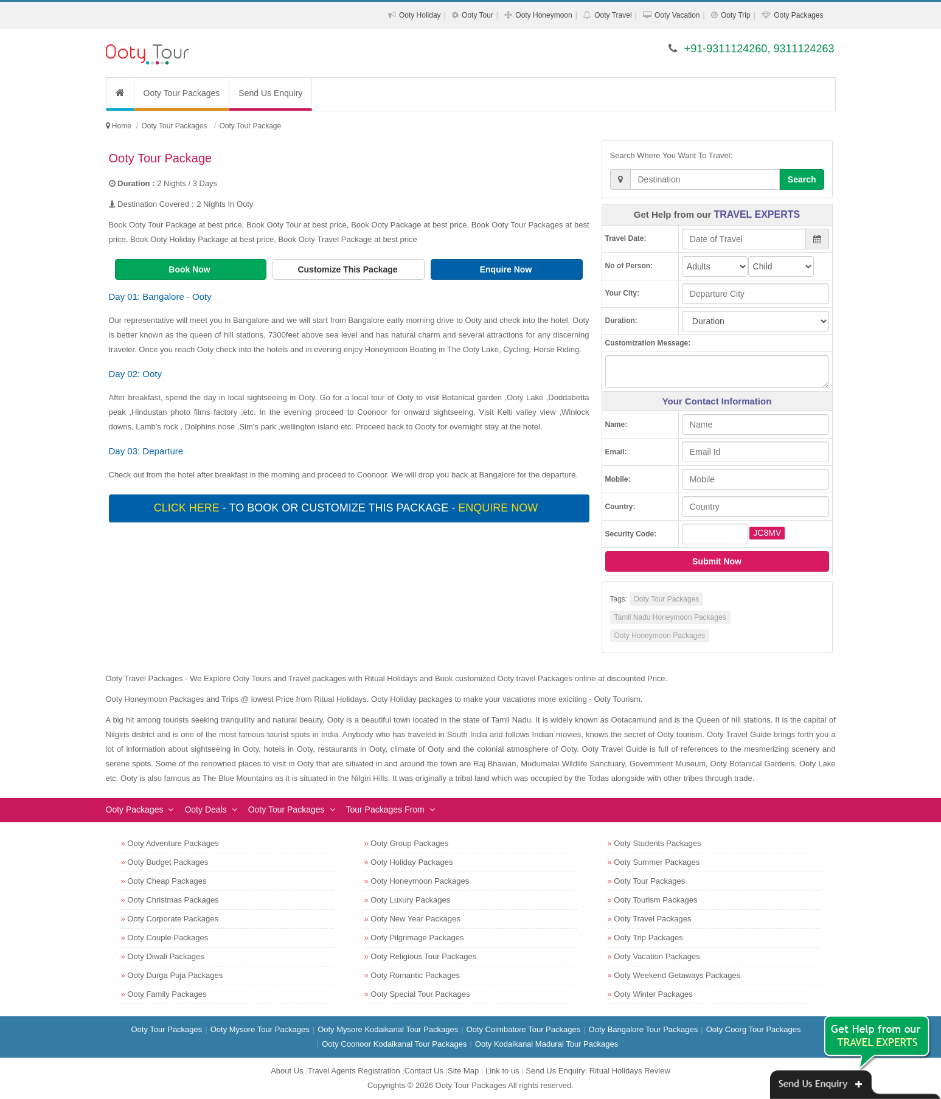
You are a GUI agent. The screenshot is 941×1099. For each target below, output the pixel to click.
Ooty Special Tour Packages (420, 994)
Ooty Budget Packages (167, 862)
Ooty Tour (477, 15)
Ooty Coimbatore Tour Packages (524, 1029)
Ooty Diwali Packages (165, 956)
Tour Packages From (385, 809)
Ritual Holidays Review (629, 1070)
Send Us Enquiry (270, 93)
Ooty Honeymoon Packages (659, 635)
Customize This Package (348, 269)
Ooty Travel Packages (652, 918)
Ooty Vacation (677, 15)
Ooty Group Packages (409, 843)
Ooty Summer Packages (657, 862)
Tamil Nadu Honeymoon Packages (670, 617)
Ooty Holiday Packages (411, 862)
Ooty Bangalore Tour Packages (643, 1029)
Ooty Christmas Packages (172, 899)
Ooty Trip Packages (648, 937)
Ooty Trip (736, 15)
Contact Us (424, 1070)
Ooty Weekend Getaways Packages (677, 975)
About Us (287, 1070)
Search (802, 179)
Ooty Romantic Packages (415, 975)
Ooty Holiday (420, 15)
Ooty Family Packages (166, 994)
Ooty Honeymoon (543, 15)
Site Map (463, 1070)
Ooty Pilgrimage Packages (417, 937)
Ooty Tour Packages (182, 93)
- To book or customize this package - (347, 508)
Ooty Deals (205, 809)
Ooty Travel (612, 15)
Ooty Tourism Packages (655, 899)
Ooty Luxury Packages (410, 899)
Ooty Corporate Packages (172, 918)
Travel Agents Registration (354, 1070)
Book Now (190, 269)
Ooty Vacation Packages (657, 956)
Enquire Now (507, 269)
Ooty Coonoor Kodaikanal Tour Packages (394, 1044)
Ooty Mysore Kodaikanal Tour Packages (388, 1029)
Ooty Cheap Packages (166, 881)
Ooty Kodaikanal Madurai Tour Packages (546, 1044)
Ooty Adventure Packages (172, 843)
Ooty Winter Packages (653, 994)
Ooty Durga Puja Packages (175, 975)
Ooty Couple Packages (167, 937)
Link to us (502, 1070)
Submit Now (716, 561)
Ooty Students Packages (657, 843)
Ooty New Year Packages (415, 918)
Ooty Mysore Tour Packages (260, 1029)
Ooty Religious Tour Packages (423, 956)
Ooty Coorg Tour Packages (753, 1029)
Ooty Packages (798, 15)
